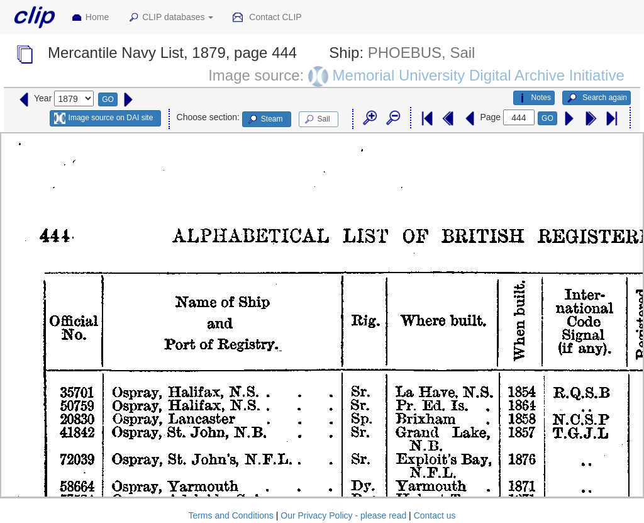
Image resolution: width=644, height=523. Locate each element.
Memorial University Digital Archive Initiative (479, 75)
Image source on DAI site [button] (103, 118)
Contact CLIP (266, 17)
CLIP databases (170, 17)
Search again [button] (596, 98)
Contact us (435, 515)
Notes (534, 98)
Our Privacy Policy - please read (343, 515)
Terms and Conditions (230, 515)
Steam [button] (265, 119)
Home (90, 17)
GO (108, 99)
